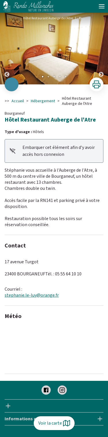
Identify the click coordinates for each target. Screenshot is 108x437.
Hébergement (43, 101)
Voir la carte (54, 423)
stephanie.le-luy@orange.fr (32, 295)
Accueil (18, 101)
